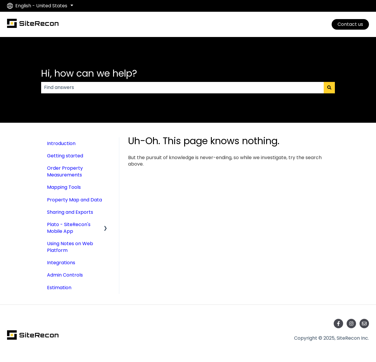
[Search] (329, 87)
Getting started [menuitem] (65, 155)
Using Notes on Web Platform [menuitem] (70, 246)
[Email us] (364, 323)
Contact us (350, 24)
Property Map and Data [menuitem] (74, 199)
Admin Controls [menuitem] (65, 275)
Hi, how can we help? (89, 73)
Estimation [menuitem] (59, 287)
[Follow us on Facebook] (338, 323)
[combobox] (182, 87)
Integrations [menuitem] (61, 262)
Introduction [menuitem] (61, 143)
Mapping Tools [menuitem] (64, 187)
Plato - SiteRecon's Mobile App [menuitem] (68, 227)
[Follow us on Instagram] (351, 323)
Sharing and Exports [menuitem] (70, 212)
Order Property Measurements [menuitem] (65, 171)
